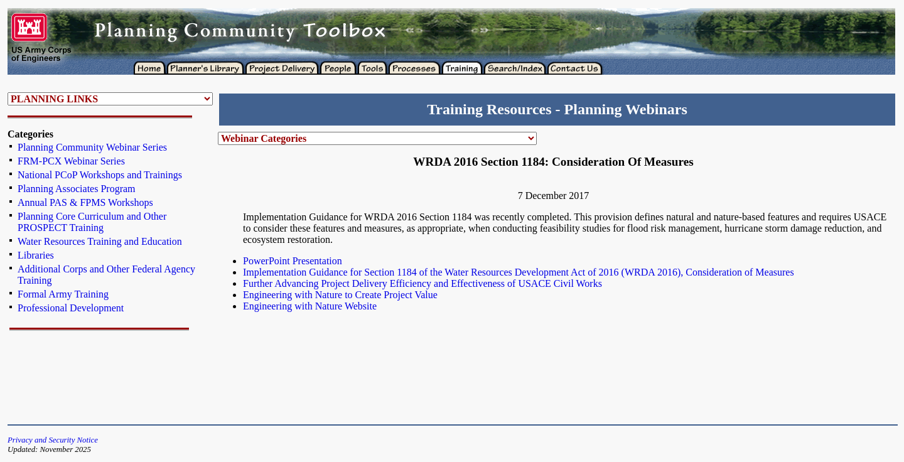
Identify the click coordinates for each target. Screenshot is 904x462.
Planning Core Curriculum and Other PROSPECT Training (92, 222)
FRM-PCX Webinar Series (71, 161)
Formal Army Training (63, 294)
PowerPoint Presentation (292, 260)
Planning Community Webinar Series (92, 147)
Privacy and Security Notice (53, 440)
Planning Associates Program (77, 188)
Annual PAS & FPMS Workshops (85, 202)
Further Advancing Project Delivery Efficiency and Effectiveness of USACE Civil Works (422, 283)
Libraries (36, 255)
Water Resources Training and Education (100, 241)
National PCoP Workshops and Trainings (100, 174)
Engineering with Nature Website (310, 306)
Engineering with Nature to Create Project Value (340, 294)
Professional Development (71, 308)
